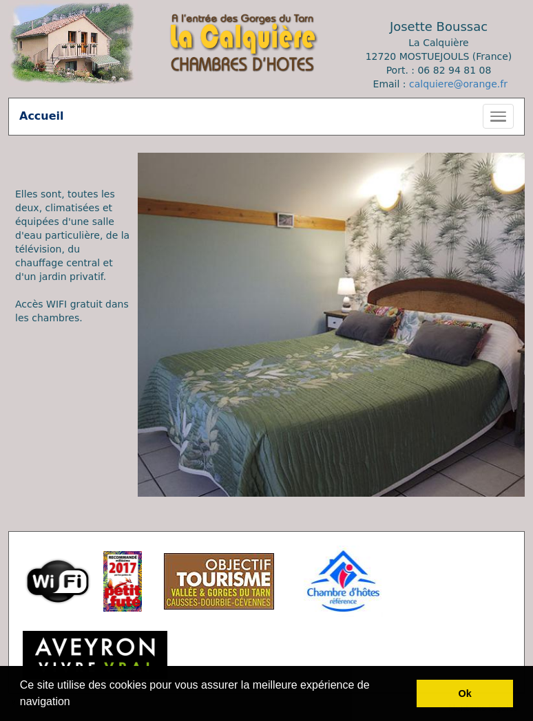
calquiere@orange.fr (458, 83)
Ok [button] (465, 693)
